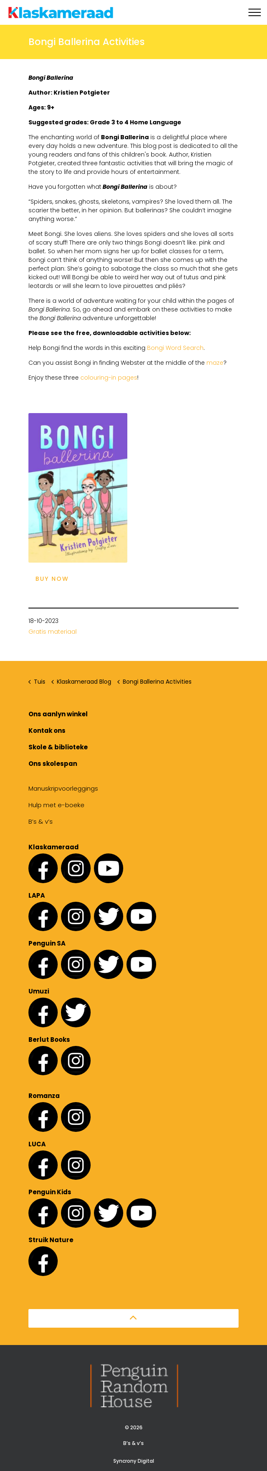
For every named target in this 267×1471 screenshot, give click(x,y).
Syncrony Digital (133, 1460)
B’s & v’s (40, 821)
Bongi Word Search (175, 348)
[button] (133, 1318)
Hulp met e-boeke (56, 805)
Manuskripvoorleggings (63, 788)
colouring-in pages (108, 377)
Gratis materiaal (52, 631)
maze (214, 363)
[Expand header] (254, 12)
